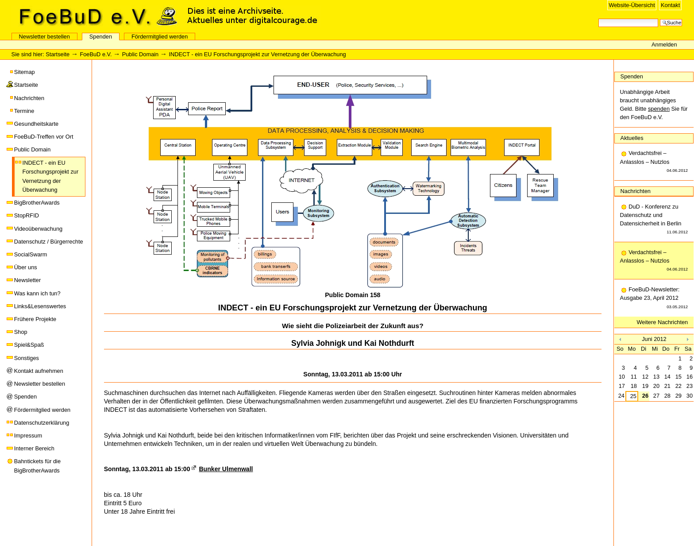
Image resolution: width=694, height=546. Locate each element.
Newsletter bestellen (44, 36)
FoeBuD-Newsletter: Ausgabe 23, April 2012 (654, 298)
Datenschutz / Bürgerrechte (48, 241)
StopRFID (26, 215)
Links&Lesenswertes (40, 306)
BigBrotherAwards (37, 202)
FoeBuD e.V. (95, 16)
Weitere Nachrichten (662, 322)
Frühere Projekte (35, 319)
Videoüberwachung (38, 228)
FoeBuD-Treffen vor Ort (43, 136)
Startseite (57, 54)
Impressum (28, 435)
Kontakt (670, 5)
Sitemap (24, 72)
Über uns (25, 267)
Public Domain (140, 54)
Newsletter (27, 280)
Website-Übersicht (632, 5)
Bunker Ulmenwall (226, 468)
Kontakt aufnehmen (38, 371)
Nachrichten (29, 98)
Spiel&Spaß (29, 344)
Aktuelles (632, 138)
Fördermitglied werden (159, 36)
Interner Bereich (34, 448)
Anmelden (664, 44)
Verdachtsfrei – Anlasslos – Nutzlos (654, 162)
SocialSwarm (30, 254)
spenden (659, 108)
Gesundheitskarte (36, 123)
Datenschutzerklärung (41, 422)
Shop (20, 332)
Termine (24, 111)
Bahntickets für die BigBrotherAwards (37, 465)
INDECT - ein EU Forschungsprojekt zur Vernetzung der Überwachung (51, 176)
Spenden (100, 36)
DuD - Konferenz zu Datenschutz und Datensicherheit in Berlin (654, 219)
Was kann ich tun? (37, 293)
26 (645, 395)
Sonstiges (26, 358)
